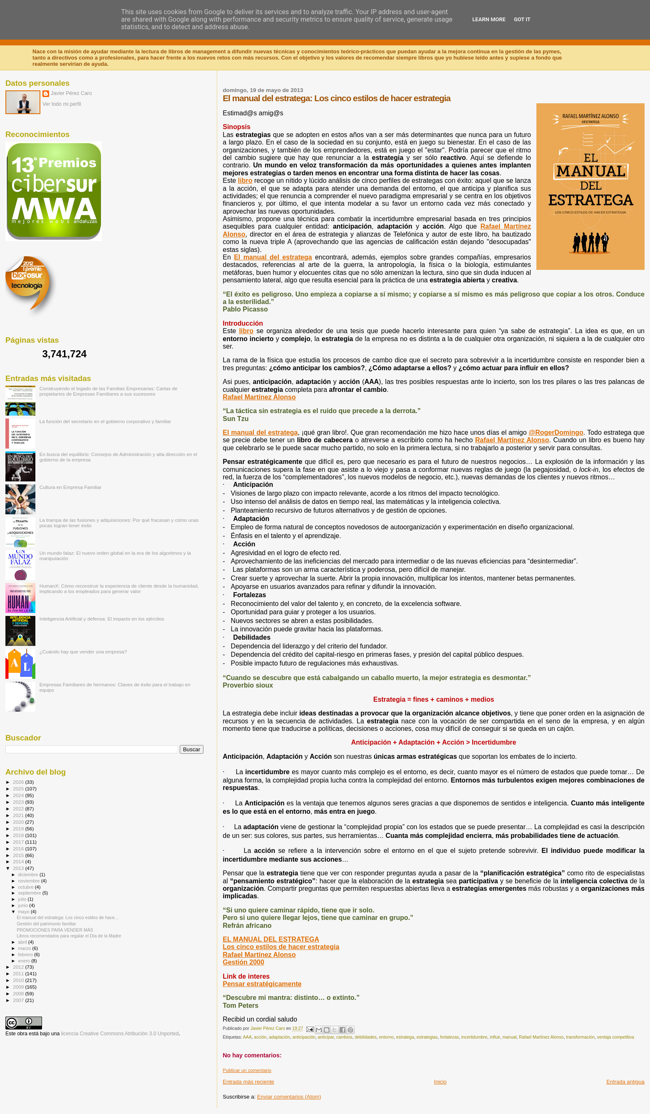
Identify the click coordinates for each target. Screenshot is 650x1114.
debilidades (366, 1037)
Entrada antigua (625, 1082)
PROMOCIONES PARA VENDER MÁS (55, 929)
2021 (19, 815)
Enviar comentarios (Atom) (289, 1097)
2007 (19, 1000)
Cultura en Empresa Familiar (71, 487)
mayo (24, 911)
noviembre (29, 880)
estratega (405, 1037)
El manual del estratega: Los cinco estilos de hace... (67, 917)
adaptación (279, 1037)
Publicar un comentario (247, 1070)
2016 (19, 848)
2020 (19, 822)
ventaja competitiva (615, 1037)
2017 (19, 842)
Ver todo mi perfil (61, 104)
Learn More (489, 19)
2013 (19, 868)
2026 (19, 782)
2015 (19, 855)
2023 (19, 802)
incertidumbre (474, 1037)
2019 (19, 828)
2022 (19, 808)
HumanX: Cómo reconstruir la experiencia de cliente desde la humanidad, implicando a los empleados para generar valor (119, 588)
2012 (19, 966)
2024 (19, 795)
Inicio (440, 1082)
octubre (26, 887)
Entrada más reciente (248, 1082)
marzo (25, 948)
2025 (19, 788)
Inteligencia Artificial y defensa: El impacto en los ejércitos (102, 618)
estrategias (427, 1037)
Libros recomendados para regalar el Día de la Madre (69, 935)
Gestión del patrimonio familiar (46, 923)
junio (24, 905)
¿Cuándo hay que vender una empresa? (83, 651)
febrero (26, 954)
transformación (580, 1037)
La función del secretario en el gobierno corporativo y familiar (105, 421)
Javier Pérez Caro (71, 93)
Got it (522, 19)
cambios (344, 1037)
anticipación (304, 1037)
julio (23, 899)
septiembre (30, 892)
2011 (19, 973)
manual (509, 1037)
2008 (19, 993)
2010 (19, 980)
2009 (19, 986)
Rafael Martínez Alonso (541, 1037)
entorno (386, 1037)
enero (25, 960)
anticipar (326, 1037)
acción (260, 1037)
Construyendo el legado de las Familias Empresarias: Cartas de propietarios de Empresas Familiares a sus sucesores (109, 391)
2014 (19, 861)
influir (495, 1037)
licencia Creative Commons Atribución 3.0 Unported (120, 1034)
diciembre (29, 874)
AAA (247, 1037)
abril (23, 942)
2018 (19, 835)
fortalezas (449, 1037)
